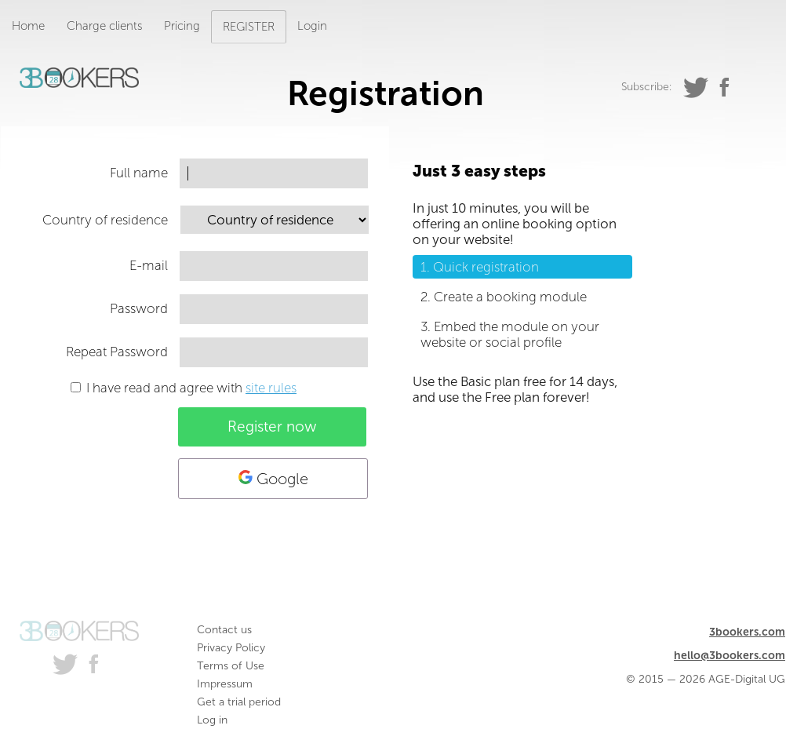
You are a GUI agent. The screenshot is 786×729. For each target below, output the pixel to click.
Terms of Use (230, 666)
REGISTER (249, 27)
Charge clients (104, 26)
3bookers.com (747, 632)
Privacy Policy (231, 647)
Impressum (225, 684)
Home (28, 26)
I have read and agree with (191, 387)
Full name (139, 172)
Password (139, 308)
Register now (272, 426)
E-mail (148, 265)
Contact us (224, 629)
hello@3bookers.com (729, 655)
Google (273, 478)
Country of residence (105, 220)
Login (312, 26)
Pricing (182, 26)
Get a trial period (239, 702)
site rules (271, 387)
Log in (212, 720)
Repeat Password (117, 351)
